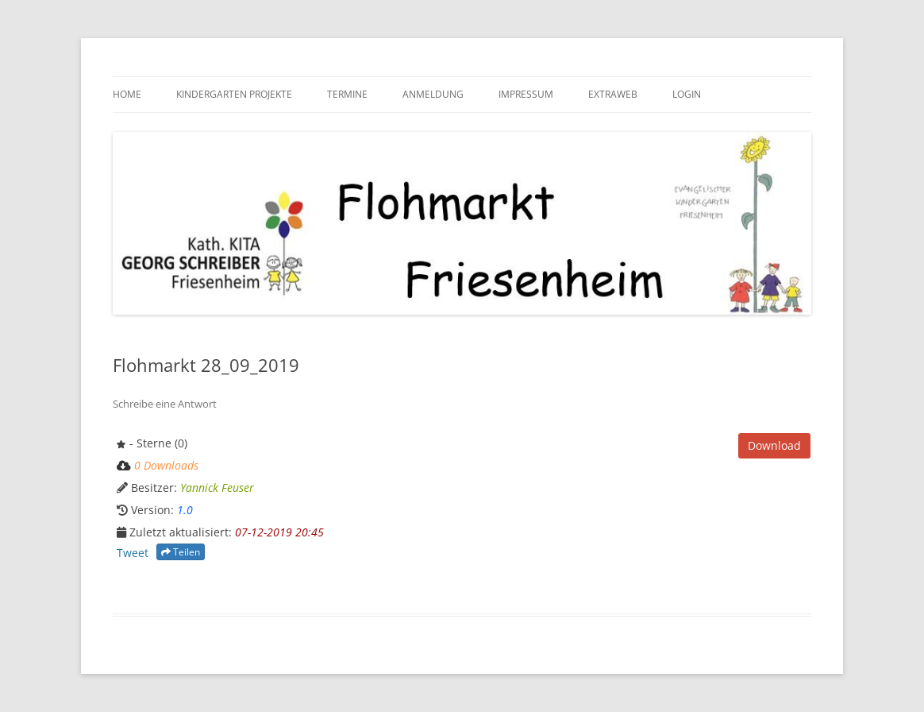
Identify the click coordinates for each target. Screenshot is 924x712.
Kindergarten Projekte (234, 94)
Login (686, 94)
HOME (127, 94)
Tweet (132, 552)
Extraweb (612, 94)
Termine (347, 94)
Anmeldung (433, 94)
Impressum (526, 94)
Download (774, 445)
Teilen (180, 552)
